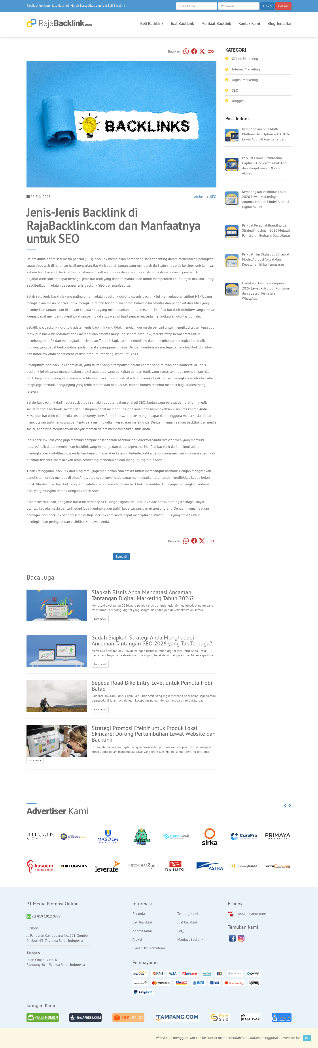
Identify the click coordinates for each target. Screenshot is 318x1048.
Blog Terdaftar (279, 23)
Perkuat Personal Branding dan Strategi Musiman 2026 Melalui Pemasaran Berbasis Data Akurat (266, 230)
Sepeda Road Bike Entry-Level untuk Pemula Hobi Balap (152, 685)
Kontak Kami (249, 23)
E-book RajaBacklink (247, 914)
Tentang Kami (187, 913)
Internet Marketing (246, 69)
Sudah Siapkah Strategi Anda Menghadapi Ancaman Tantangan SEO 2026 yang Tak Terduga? (152, 640)
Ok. (307, 1038)
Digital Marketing (245, 80)
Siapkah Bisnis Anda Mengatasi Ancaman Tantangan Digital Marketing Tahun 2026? (143, 595)
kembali (121, 556)
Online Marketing (245, 58)
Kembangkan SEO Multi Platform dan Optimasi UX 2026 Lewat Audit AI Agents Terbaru (266, 134)
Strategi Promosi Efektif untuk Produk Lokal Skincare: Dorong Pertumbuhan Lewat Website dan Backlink (154, 733)
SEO (213, 196)
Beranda (138, 913)
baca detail (100, 618)
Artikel (199, 196)
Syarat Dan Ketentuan (148, 948)
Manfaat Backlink (216, 23)
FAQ (180, 931)
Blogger (238, 100)
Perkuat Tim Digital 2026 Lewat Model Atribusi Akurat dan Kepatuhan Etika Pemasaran (265, 259)
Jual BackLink (182, 23)
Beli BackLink (151, 23)
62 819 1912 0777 (43, 916)
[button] (285, 806)
